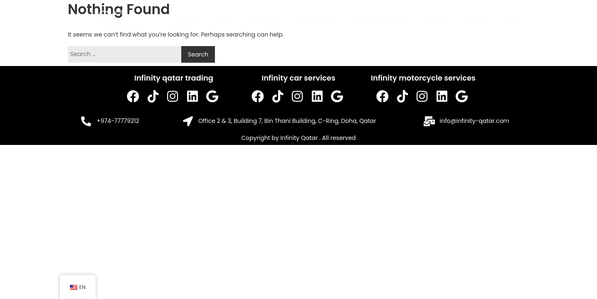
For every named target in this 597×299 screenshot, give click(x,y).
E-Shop (438, 19)
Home (188, 19)
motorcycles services (380, 19)
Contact (477, 19)
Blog (512, 19)
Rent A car (262, 19)
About (222, 19)
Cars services (313, 19)
